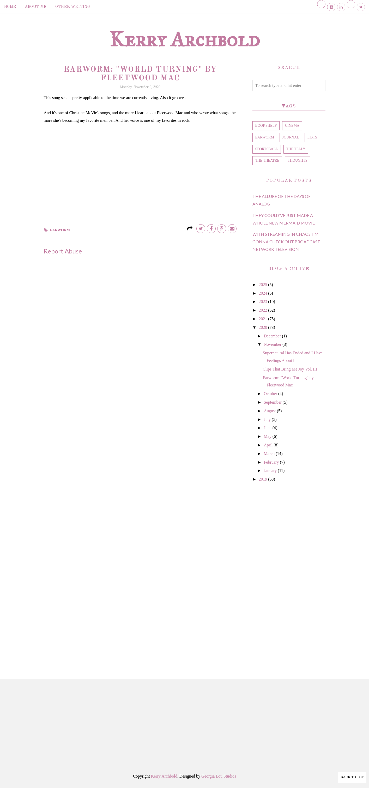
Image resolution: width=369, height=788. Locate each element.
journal (290, 137)
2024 (263, 293)
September (273, 402)
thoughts (297, 160)
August (270, 411)
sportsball (266, 149)
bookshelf (266, 126)
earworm (60, 230)
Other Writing (72, 7)
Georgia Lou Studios (218, 776)
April (269, 445)
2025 (263, 284)
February (272, 462)
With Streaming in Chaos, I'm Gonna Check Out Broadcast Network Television (286, 242)
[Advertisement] (288, 574)
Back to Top (352, 777)
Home (10, 7)
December (273, 336)
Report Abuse (63, 251)
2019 (263, 479)
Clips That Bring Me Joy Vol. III (290, 369)
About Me (35, 7)
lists (312, 137)
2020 (263, 327)
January (271, 470)
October (271, 393)
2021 (263, 319)
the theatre (267, 160)
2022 (263, 310)
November (273, 344)
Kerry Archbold (185, 39)
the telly (295, 149)
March (270, 453)
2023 (263, 301)
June (268, 428)
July (268, 419)
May (268, 436)
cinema (292, 126)
